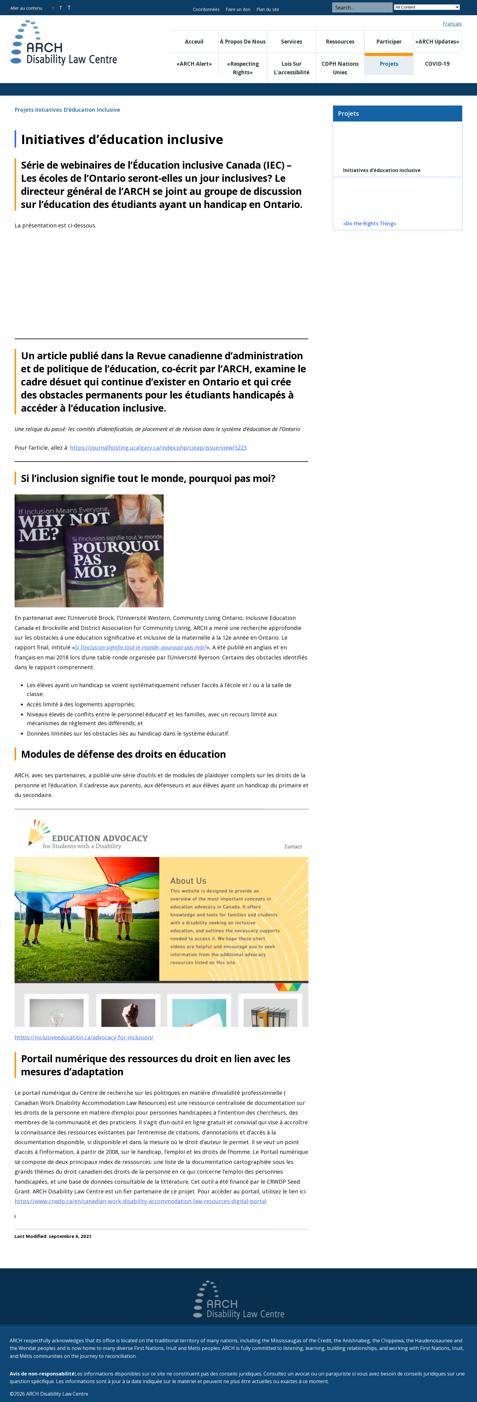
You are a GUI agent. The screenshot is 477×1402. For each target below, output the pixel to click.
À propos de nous (243, 41)
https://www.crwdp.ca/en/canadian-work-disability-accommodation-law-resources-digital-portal (140, 1201)
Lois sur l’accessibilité (291, 68)
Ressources (340, 41)
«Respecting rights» (243, 68)
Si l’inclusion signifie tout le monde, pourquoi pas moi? (141, 647)
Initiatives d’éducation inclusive (77, 109)
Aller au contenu (26, 8)
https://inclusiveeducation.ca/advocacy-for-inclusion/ (84, 1037)
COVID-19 (437, 63)
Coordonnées (206, 9)
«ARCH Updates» (437, 41)
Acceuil (194, 41)
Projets (389, 63)
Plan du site (267, 9)
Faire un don (238, 9)
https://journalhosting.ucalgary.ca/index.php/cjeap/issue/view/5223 (158, 447)
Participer (389, 41)
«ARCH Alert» (194, 63)
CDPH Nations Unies (340, 68)
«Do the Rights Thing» (369, 223)
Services (291, 41)
